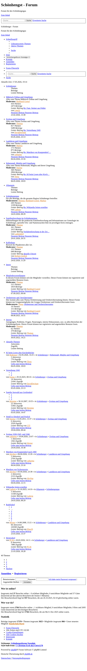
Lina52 (17, 110)
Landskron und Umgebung (16, 141)
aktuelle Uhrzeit (29, 254)
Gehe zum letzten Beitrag (21, 364)
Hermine (12, 401)
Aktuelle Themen (13, 342)
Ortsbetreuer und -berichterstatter (19, 298)
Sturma (19, 168)
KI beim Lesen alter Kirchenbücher (20, 353)
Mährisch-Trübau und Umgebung (19, 97)
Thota (16, 177)
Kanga (12, 377)
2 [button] (6, 562)
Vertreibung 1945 (13, 370)
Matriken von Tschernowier (17, 469)
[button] (9, 569)
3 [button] (6, 564)
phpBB (14, 650)
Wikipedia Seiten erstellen (16, 487)
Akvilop (12, 454)
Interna (9, 320)
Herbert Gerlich (20, 256)
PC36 (11, 540)
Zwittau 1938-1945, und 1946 (18, 434)
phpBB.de (28, 654)
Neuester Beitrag (24, 113)
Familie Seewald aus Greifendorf (19, 392)
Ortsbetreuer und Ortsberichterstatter (38, 304)
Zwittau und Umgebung (15, 119)
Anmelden (6, 573)
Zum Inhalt (5, 15)
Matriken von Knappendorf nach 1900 (21, 452)
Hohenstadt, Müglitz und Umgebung (20, 163)
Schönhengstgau (12, 196)
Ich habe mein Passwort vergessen (62, 579)
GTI (28, 426)
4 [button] (6, 566)
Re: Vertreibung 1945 (31, 130)
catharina (18, 154)
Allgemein (10, 185)
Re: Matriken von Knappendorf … (37, 152)
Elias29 (30, 529)
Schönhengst (11, 86)
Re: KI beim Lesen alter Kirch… (36, 174)
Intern (8, 265)
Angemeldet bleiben (12, 582)
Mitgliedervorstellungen (15, 275)
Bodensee (13, 355)
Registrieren (20, 573)
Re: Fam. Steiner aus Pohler (34, 108)
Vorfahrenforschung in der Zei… (36, 232)
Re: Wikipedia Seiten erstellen (35, 207)
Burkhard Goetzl (23, 101)
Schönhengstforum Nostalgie (23, 643)
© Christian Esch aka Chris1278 (29, 645)
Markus (19, 146)
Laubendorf (19, 234)
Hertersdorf (10, 538)
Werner (30, 443)
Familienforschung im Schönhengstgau (21, 218)
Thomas (19, 123)
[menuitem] (21, 44)
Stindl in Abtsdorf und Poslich (18, 417)
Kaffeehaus (10, 243)
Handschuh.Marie (16, 624)
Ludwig (17, 210)
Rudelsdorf (10, 505)
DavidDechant (20, 132)
